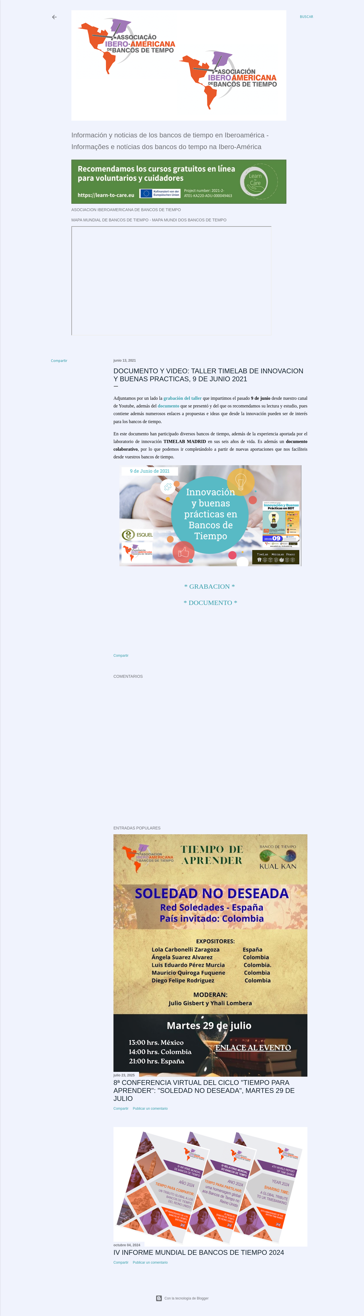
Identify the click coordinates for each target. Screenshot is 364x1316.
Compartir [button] (59, 361)
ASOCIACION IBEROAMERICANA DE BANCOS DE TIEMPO (126, 209)
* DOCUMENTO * (210, 602)
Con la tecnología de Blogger (182, 1298)
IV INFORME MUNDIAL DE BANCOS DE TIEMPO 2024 (198, 1252)
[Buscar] (306, 17)
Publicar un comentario (150, 1109)
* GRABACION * (209, 586)
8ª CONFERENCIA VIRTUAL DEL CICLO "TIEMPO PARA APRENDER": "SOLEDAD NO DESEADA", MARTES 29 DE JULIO (204, 1090)
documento (168, 405)
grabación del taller (183, 398)
